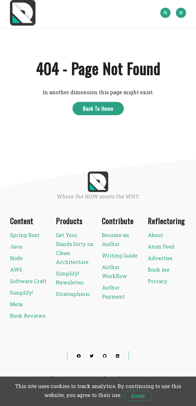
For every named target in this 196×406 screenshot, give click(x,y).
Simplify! (21, 292)
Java (16, 246)
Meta (16, 304)
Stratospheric (73, 294)
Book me (158, 269)
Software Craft (28, 281)
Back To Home (98, 108)
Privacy (157, 281)
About (155, 235)
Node (16, 258)
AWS (16, 269)
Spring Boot (24, 235)
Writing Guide (120, 255)
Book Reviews (27, 315)
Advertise (160, 258)
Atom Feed (161, 246)
